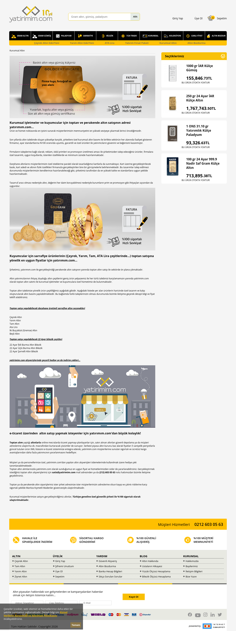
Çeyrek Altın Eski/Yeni (46, 43)
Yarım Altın (21, 571)
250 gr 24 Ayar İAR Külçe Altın (200, 98)
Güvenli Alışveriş (108, 561)
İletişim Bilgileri (193, 571)
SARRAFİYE (85, 36)
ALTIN (16, 556)
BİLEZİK (107, 36)
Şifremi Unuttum (64, 566)
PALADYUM (63, 36)
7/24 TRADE (129, 36)
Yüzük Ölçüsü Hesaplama (156, 571)
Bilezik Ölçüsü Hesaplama (156, 576)
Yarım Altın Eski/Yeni (82, 43)
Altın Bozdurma (196, 43)
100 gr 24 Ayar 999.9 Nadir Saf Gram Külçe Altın (203, 163)
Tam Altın (20, 566)
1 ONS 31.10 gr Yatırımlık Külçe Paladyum (198, 130)
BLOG (143, 556)
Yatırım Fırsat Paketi (137, 43)
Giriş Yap (60, 561)
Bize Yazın (191, 576)
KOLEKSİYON (172, 36)
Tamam (76, 625)
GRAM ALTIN (20, 36)
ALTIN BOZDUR (215, 36)
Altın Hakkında (150, 561)
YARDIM (101, 556)
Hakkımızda (191, 561)
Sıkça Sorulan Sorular (110, 576)
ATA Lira (109, 43)
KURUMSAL (151, 36)
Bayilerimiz (191, 566)
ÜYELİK (58, 556)
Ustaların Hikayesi (152, 566)
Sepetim (60, 576)
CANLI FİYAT (194, 36)
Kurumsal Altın (168, 43)
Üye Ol (59, 571)
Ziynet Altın (21, 576)
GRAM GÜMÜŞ (41, 36)
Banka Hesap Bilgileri (110, 571)
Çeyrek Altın (21, 561)
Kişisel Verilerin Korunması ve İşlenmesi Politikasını (35, 614)
